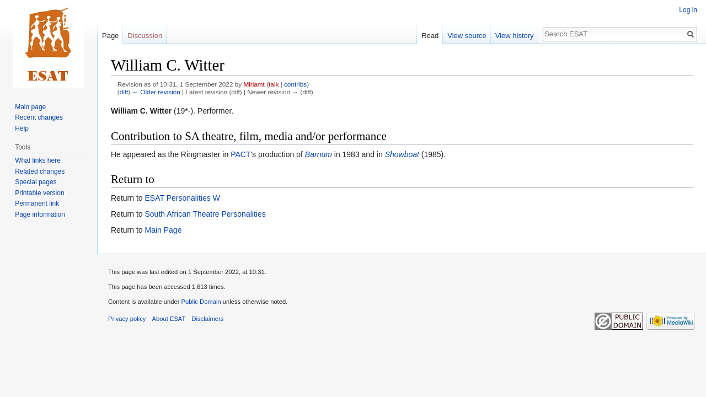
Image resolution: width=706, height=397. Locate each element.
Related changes (40, 171)
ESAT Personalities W (182, 198)
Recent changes (39, 117)
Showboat (402, 154)
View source (466, 35)
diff (124, 91)
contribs (295, 84)
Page (110, 35)
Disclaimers (208, 318)
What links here (38, 160)
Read (429, 35)
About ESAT (169, 318)
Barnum (318, 154)
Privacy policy (127, 318)
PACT (240, 154)
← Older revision (156, 91)
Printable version (39, 193)
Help (22, 128)
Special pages (35, 182)
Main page (30, 107)
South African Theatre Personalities (205, 214)
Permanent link (37, 203)
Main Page (163, 230)
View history (514, 35)
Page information (40, 214)
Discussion (144, 35)
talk (274, 84)
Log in (688, 10)
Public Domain (201, 301)
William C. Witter (141, 110)
